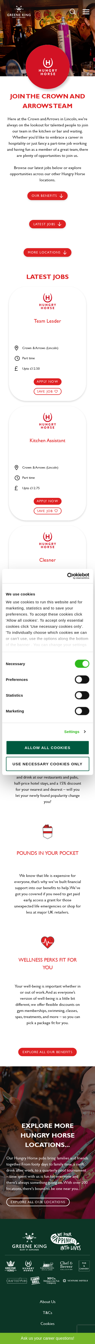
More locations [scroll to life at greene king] (44, 252)
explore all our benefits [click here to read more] (47, 1052)
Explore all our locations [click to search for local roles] (38, 1202)
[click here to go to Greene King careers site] (47, 1258)
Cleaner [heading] (47, 560)
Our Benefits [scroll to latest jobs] (44, 195)
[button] (73, 11)
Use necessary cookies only (47, 763)
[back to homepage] (19, 11)
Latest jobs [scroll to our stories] (44, 224)
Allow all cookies (47, 747)
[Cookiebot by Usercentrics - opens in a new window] (67, 576)
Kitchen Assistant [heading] (47, 440)
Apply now (47, 381)
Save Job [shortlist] (45, 391)
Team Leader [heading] (47, 321)
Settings (72, 731)
